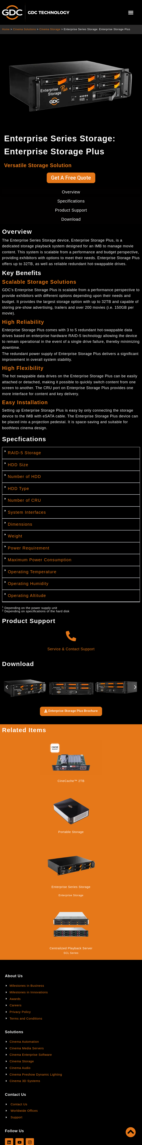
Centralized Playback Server (71, 948)
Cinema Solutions (24, 29)
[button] (131, 12)
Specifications (71, 201)
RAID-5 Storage (24, 452)
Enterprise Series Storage (70, 887)
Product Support (71, 210)
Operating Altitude (27, 595)
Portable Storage (71, 832)
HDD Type (18, 488)
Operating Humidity (28, 583)
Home (6, 29)
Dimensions (20, 524)
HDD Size (18, 464)
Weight (15, 536)
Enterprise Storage (71, 895)
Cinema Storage (49, 29)
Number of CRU (24, 500)
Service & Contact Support (71, 649)
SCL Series (71, 952)
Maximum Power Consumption (40, 560)
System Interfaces (27, 512)
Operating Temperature (32, 572)
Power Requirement (28, 548)
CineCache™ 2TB (71, 781)
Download (71, 219)
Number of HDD (24, 476)
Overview (71, 192)
